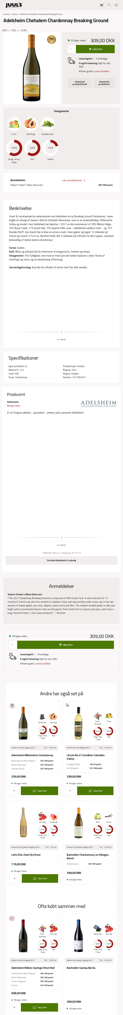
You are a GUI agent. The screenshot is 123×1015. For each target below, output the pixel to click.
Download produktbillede (80, 83)
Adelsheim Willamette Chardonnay (32, 755)
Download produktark (104, 83)
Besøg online (13, 405)
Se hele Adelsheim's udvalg (61, 560)
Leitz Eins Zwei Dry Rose (25, 855)
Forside (6, 14)
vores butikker (102, 71)
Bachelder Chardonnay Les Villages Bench (88, 856)
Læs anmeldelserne (72, 180)
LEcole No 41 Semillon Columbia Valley (86, 757)
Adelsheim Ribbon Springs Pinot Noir (33, 968)
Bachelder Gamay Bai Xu (81, 968)
